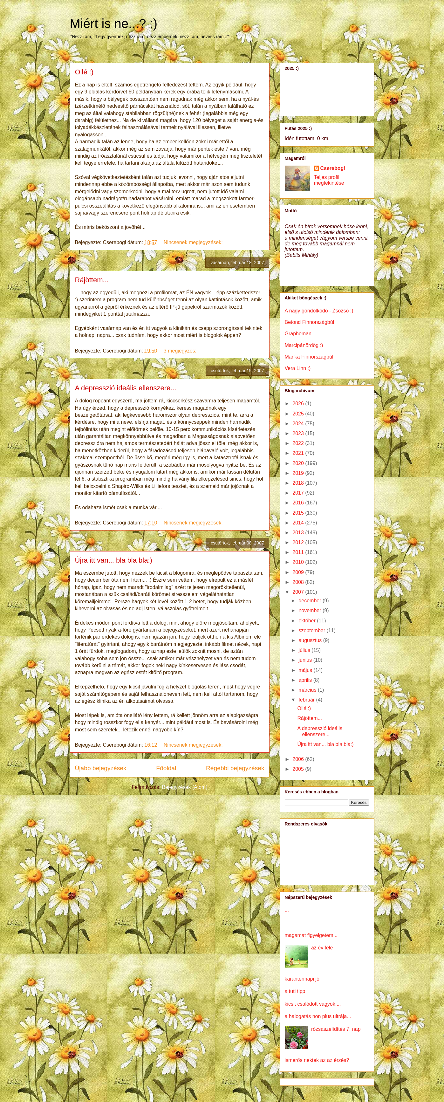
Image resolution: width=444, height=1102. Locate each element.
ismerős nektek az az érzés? (317, 1060)
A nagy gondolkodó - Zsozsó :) (319, 310)
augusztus (310, 640)
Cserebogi (332, 168)
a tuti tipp (295, 991)
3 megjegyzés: (181, 350)
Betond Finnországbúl (309, 322)
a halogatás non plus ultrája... (318, 1016)
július (304, 650)
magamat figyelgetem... (311, 935)
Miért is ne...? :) (114, 24)
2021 (298, 453)
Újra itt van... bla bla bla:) (113, 560)
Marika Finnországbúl (309, 356)
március (308, 690)
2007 (298, 592)
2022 (298, 443)
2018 (298, 483)
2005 (298, 769)
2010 (298, 562)
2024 (298, 423)
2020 (298, 463)
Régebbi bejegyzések (235, 768)
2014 (298, 522)
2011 (298, 552)
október (307, 620)
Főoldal (166, 768)
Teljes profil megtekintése (329, 180)
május (305, 670)
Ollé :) (84, 72)
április (305, 680)
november (310, 610)
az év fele (322, 947)
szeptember (312, 630)
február (307, 699)
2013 (298, 532)
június (305, 660)
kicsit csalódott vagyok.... (313, 1004)
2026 (298, 403)
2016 (298, 502)
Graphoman (298, 333)
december (310, 600)
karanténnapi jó (302, 979)
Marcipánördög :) (304, 345)
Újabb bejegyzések (100, 768)
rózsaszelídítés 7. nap (336, 1029)
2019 (298, 473)
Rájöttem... (92, 280)
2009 (298, 572)
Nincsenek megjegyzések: (194, 242)
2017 (298, 493)
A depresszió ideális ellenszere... (125, 388)
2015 (298, 513)
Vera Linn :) (298, 368)
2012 (298, 542)
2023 (298, 433)
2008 (298, 582)
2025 (298, 413)
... (287, 910)
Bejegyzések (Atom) (184, 787)
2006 (298, 759)
